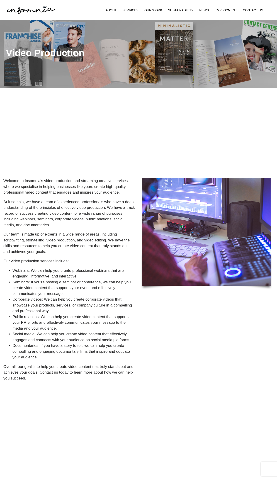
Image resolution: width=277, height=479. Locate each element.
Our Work (153, 10)
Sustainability (180, 10)
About (111, 10)
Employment (226, 10)
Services (130, 10)
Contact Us (253, 10)
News (204, 10)
